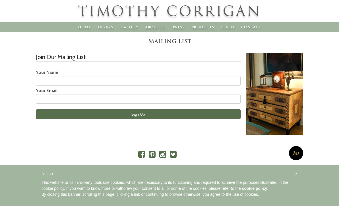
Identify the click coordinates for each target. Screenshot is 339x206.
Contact (251, 27)
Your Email (46, 90)
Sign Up (138, 114)
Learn (227, 27)
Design (106, 27)
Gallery (129, 27)
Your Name (47, 72)
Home (84, 27)
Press (179, 27)
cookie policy (254, 188)
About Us (155, 27)
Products (202, 27)
